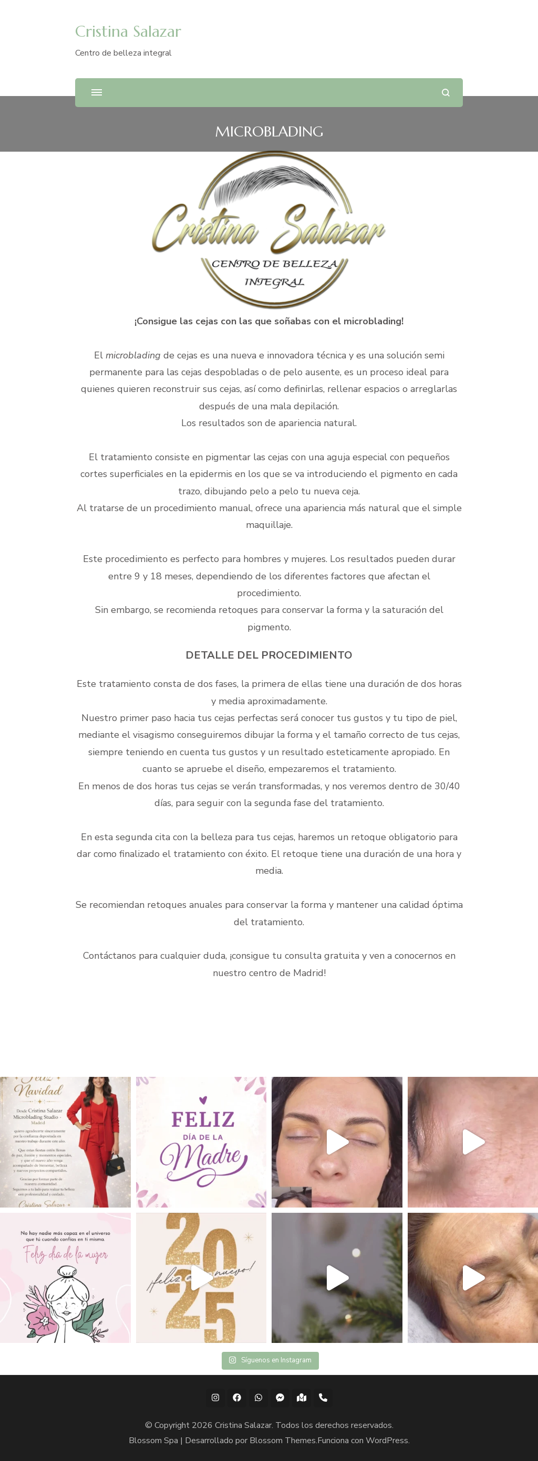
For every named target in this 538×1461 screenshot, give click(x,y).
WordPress (387, 1440)
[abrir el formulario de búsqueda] (446, 92)
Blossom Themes (283, 1440)
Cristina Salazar (128, 31)
